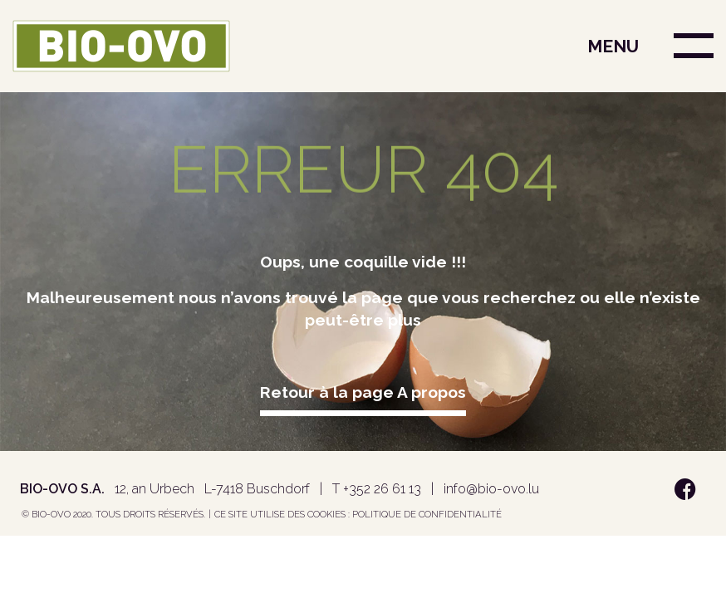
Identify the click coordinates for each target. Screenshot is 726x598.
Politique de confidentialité (427, 514)
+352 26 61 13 (382, 489)
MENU (613, 46)
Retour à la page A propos (363, 392)
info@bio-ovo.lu (491, 489)
